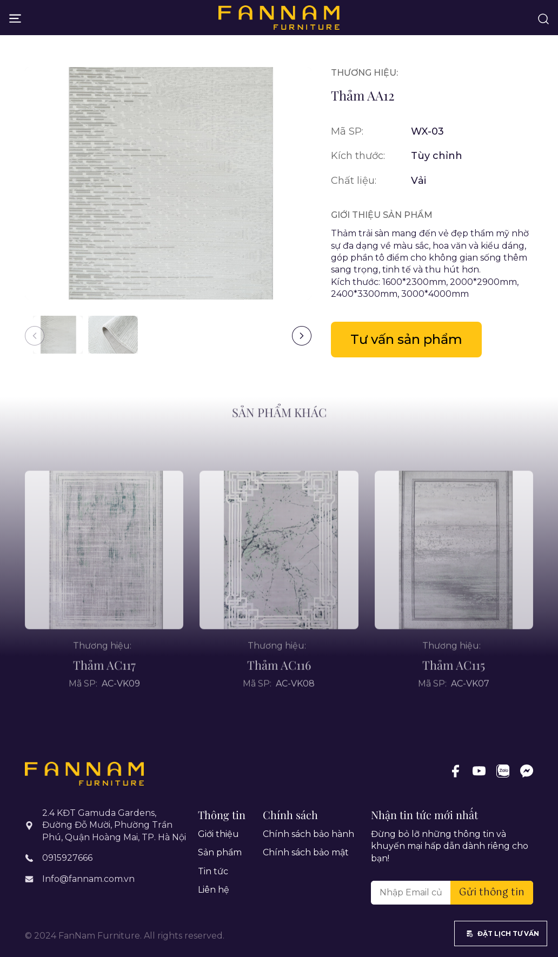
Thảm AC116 (279, 684)
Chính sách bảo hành (308, 834)
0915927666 (67, 858)
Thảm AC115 (453, 684)
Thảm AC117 (104, 684)
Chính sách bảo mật (306, 852)
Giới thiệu (218, 834)
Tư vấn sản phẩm (406, 339)
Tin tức (213, 871)
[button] (301, 335)
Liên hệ (213, 890)
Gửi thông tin (491, 893)
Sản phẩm (220, 852)
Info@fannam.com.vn (88, 879)
